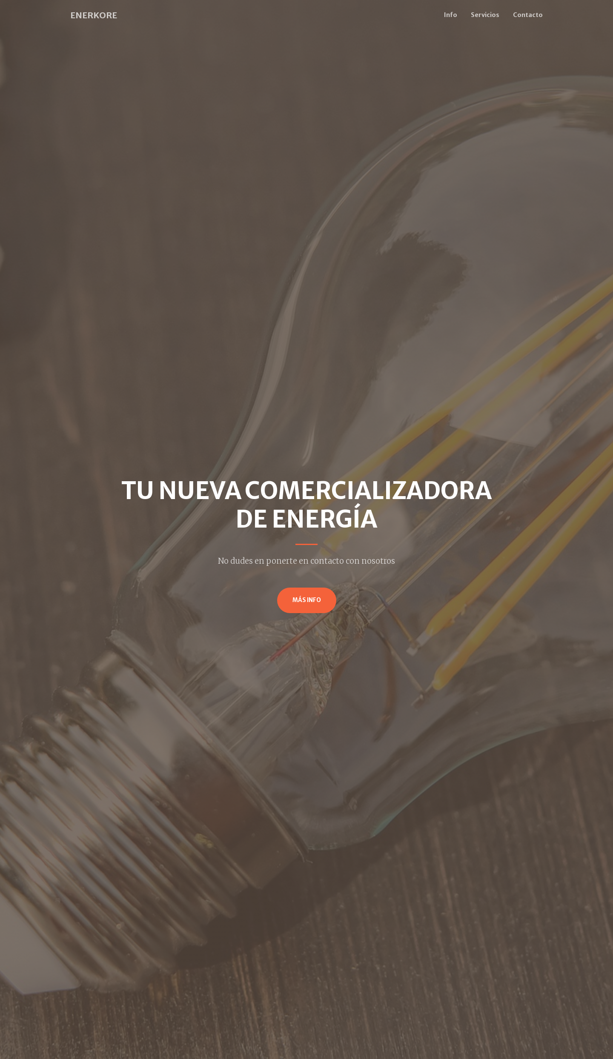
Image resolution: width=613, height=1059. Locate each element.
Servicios (485, 15)
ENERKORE (93, 15)
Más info (306, 600)
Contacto (528, 15)
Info (450, 15)
